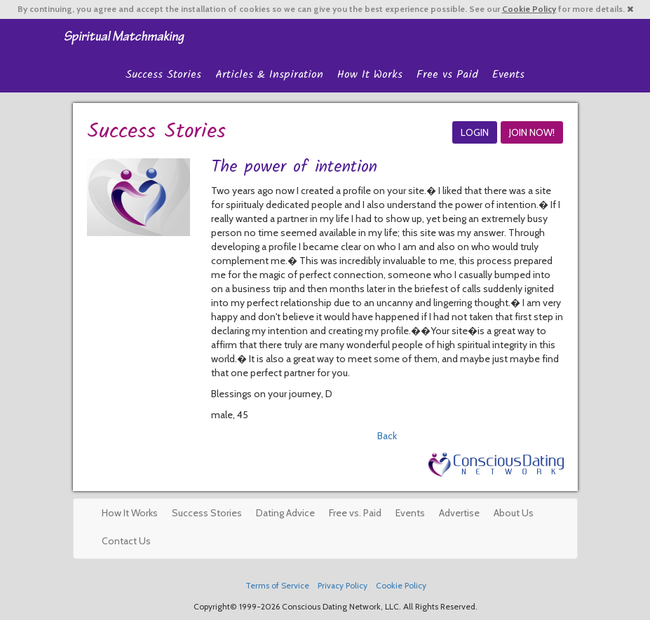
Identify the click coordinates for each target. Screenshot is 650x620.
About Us (514, 513)
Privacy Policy (342, 586)
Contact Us (126, 541)
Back (387, 435)
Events (508, 74)
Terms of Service (277, 586)
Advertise (459, 513)
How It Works (369, 74)
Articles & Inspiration (269, 74)
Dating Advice (285, 513)
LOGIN (475, 132)
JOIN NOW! (532, 132)
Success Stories (163, 74)
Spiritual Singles (123, 36)
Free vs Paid (447, 74)
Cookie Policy (529, 9)
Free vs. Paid (355, 513)
